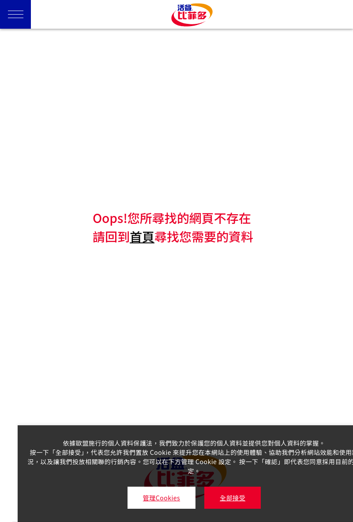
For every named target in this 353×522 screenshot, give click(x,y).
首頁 (142, 236)
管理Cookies (161, 497)
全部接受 (232, 497)
